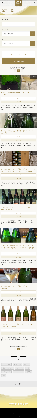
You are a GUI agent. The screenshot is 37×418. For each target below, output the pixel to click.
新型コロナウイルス (8, 368)
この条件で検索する (18, 61)
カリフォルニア (6, 372)
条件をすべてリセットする (18, 54)
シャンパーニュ (6, 364)
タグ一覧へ (18, 384)
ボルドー (26, 364)
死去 (4, 376)
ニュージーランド (18, 372)
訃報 (28, 368)
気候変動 (29, 372)
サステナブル (19, 368)
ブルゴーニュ (17, 364)
